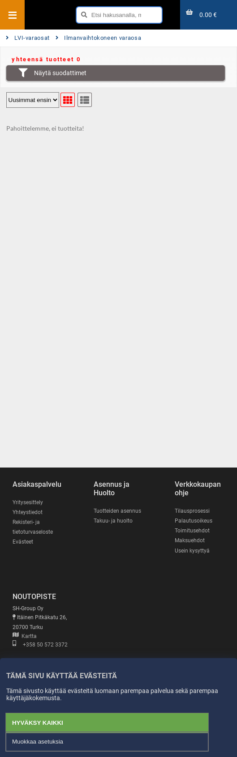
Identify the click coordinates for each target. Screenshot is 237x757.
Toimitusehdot (192, 530)
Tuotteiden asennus (117, 511)
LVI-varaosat (28, 37)
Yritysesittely (28, 502)
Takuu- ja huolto (113, 521)
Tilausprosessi (192, 511)
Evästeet (23, 542)
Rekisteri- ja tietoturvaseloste (33, 527)
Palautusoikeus (193, 521)
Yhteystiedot (28, 512)
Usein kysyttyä (192, 551)
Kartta (25, 636)
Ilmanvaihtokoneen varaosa (98, 37)
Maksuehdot (190, 540)
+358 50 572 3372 (40, 645)
